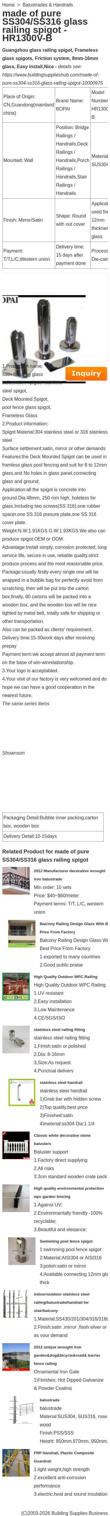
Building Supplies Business (79, 1513)
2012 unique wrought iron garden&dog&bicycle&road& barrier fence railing (67, 1355)
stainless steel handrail (61, 1082)
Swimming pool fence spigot (66, 1241)
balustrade (50, 1400)
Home (8, 4)
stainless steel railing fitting (59, 1029)
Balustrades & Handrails (48, 4)
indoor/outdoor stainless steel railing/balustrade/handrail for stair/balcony (61, 1302)
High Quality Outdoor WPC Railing (66, 977)
